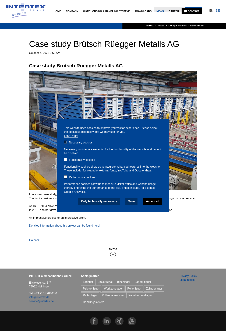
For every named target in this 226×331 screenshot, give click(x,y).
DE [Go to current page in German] (213, 13)
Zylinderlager (154, 288)
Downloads (143, 16)
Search (193, 5)
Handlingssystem (93, 302)
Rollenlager (134, 288)
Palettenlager (91, 288)
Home (57, 16)
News (159, 16)
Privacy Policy (188, 275)
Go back (34, 240)
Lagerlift (88, 281)
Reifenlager (90, 295)
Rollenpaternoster (113, 295)
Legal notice (187, 279)
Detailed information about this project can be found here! (64, 225)
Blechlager (123, 281)
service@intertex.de (41, 301)
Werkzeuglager (113, 288)
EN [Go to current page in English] (206, 13)
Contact (193, 16)
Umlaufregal (104, 281)
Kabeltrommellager (140, 295)
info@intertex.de (39, 297)
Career (173, 16)
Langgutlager (143, 281)
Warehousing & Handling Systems (100, 18)
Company (72, 16)
